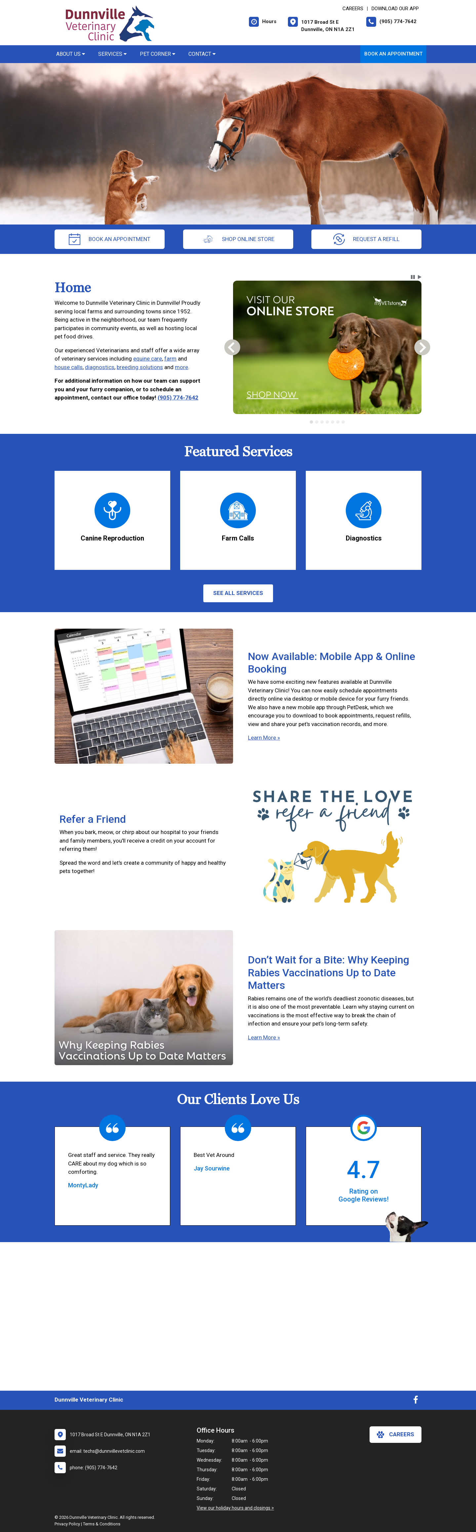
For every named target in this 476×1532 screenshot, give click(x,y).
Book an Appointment (393, 54)
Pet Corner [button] (157, 54)
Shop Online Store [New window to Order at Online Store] (238, 239)
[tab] (311, 422)
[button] (413, 277)
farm (170, 358)
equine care (147, 358)
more (181, 367)
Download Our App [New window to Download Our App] (395, 9)
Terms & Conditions (101, 1523)
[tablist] (327, 422)
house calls (69, 367)
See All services (238, 593)
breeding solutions (140, 367)
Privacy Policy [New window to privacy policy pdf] (67, 1523)
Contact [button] (202, 54)
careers (395, 1434)
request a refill (366, 239)
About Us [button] (70, 54)
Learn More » (264, 737)
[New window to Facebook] (415, 1401)
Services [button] (112, 54)
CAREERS (352, 9)
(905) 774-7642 (178, 397)
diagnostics (99, 367)
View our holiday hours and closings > (235, 1508)
